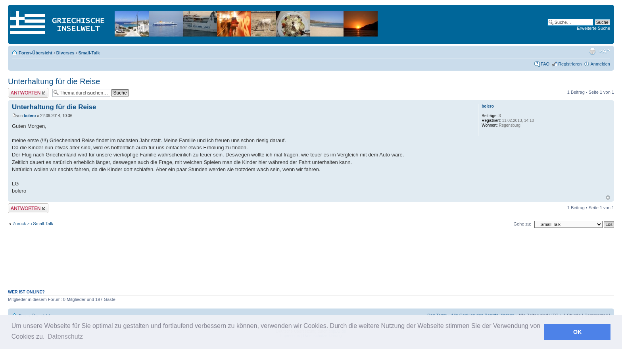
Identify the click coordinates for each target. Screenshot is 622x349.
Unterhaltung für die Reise (54, 81)
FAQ (545, 64)
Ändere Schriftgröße (604, 51)
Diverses (65, 52)
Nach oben (608, 197)
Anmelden (600, 64)
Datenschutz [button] (65, 336)
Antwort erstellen (28, 93)
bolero (30, 116)
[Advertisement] (311, 263)
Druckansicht (592, 51)
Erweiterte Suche (593, 28)
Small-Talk (89, 52)
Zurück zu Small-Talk (33, 223)
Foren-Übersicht (35, 52)
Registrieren (570, 64)
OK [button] (577, 332)
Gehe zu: (522, 224)
